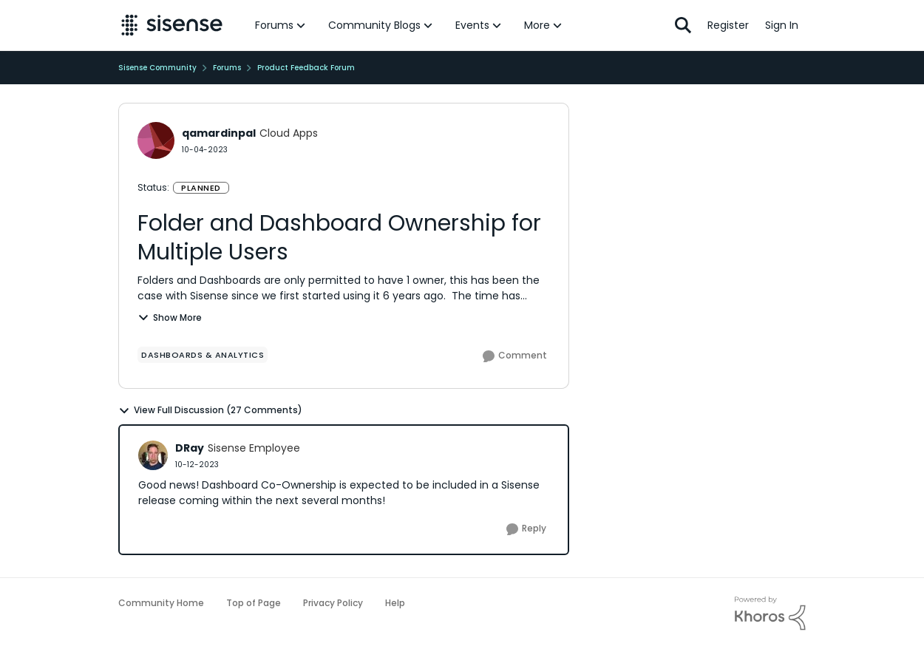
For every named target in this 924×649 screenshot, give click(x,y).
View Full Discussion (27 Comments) (210, 410)
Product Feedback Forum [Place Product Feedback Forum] (306, 67)
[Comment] (515, 356)
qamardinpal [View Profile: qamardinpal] (219, 133)
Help (395, 603)
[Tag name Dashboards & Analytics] (202, 355)
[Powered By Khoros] (770, 614)
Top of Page (253, 603)
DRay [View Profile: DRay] (189, 448)
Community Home (161, 603)
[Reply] (526, 529)
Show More (169, 317)
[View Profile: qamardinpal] (155, 140)
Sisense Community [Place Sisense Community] (157, 67)
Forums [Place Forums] (227, 67)
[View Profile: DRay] (153, 455)
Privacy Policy (333, 603)
